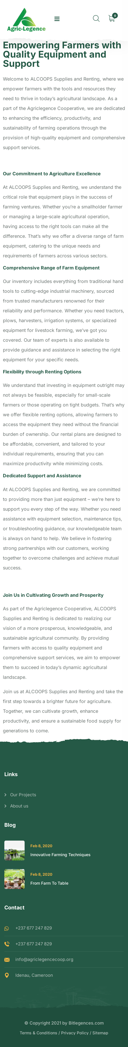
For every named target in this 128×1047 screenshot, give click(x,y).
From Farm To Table (49, 883)
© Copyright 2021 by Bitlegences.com (64, 1023)
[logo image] (26, 18)
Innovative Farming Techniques (60, 854)
